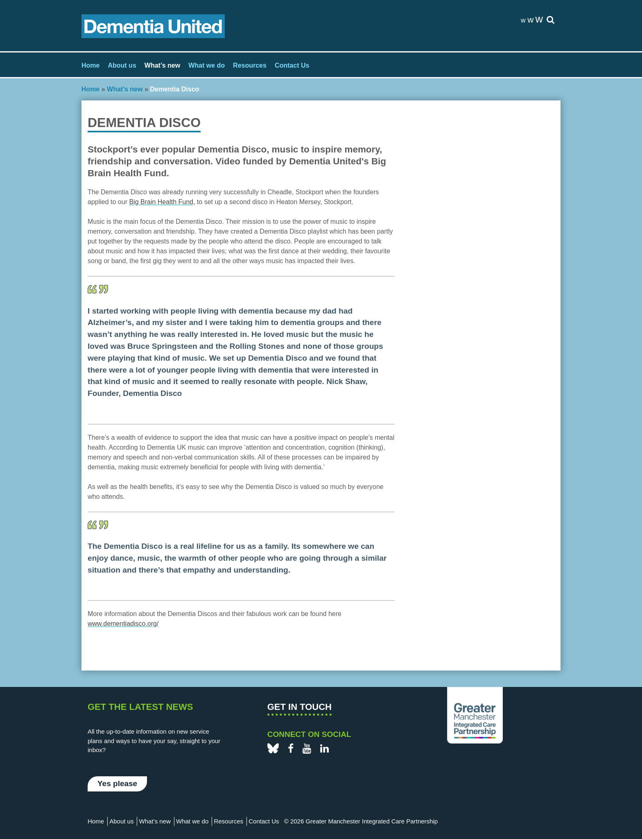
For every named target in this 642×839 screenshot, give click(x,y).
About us (122, 65)
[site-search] (550, 20)
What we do (206, 65)
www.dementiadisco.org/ (123, 623)
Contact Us (292, 65)
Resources (250, 65)
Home (90, 65)
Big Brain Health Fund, (162, 201)
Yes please (117, 783)
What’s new (162, 65)
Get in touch (299, 707)
